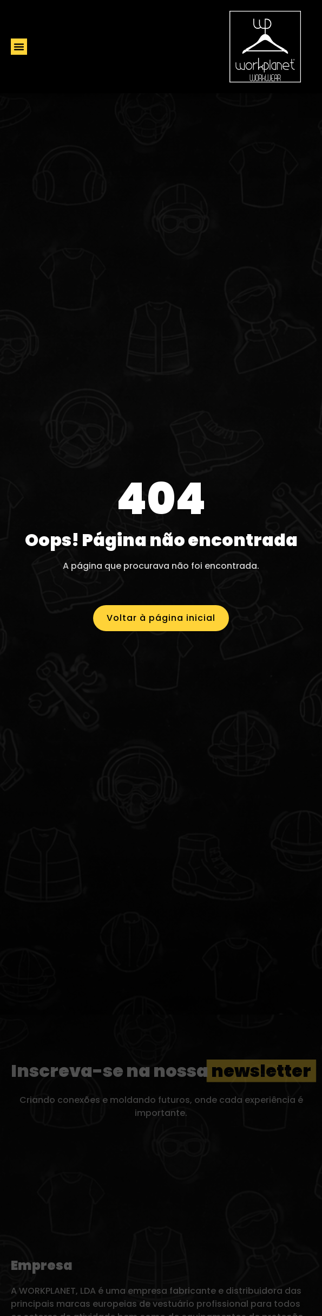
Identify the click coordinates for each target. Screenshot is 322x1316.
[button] (19, 46)
